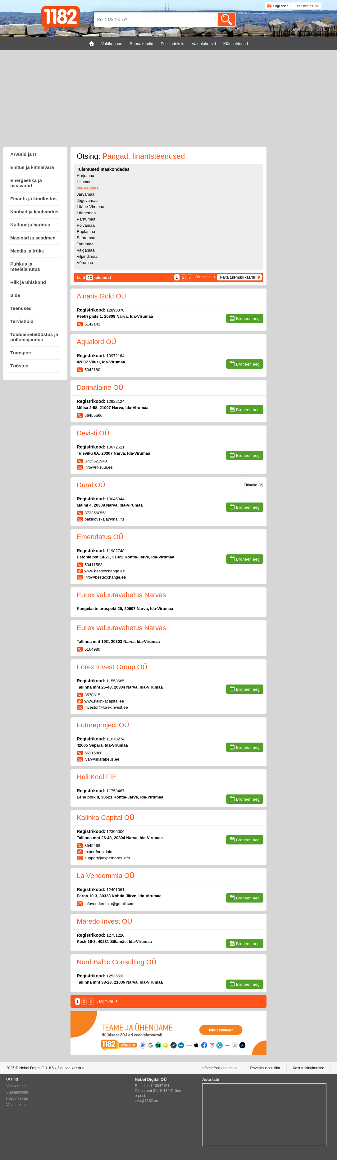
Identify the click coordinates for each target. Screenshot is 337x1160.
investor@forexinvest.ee (106, 707)
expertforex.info (98, 851)
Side (15, 295)
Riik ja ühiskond (28, 282)
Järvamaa (85, 194)
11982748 (116, 550)
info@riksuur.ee (98, 467)
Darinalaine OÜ (100, 387)
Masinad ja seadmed (33, 237)
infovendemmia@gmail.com (109, 903)
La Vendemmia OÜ (105, 876)
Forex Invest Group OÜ (112, 667)
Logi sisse (281, 6)
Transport (21, 352)
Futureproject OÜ (103, 725)
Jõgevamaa (87, 200)
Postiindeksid (17, 1098)
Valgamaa (86, 250)
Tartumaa (85, 244)
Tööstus (19, 365)
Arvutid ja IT (23, 154)
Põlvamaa (86, 225)
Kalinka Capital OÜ (105, 817)
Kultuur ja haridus (30, 224)
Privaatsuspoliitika (265, 1068)
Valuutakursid (17, 1105)
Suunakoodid (17, 1092)
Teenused (21, 308)
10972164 (116, 355)
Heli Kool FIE (96, 777)
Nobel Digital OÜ (33, 1068)
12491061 (116, 889)
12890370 (116, 310)
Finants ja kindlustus (33, 198)
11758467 (116, 791)
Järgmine (203, 277)
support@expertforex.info (107, 858)
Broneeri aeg (248, 318)
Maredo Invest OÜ (104, 921)
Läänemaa (86, 213)
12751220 (116, 935)
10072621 (116, 447)
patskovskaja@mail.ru (104, 519)
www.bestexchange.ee (104, 571)
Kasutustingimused (308, 1068)
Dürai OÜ (91, 485)
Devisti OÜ (93, 433)
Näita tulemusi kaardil (238, 277)
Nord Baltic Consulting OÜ (117, 962)
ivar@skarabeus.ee (101, 759)
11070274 (116, 739)
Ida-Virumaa (88, 188)
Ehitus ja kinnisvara (32, 167)
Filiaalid (253, 485)
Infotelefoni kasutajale (219, 1068)
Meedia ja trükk (27, 250)
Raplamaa (86, 231)
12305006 (116, 831)
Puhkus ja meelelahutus (25, 266)
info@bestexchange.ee (105, 577)
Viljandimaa (87, 256)
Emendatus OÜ (100, 537)
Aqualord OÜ (96, 342)
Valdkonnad (16, 1086)
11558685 (116, 681)
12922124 (116, 401)
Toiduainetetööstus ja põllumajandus (34, 337)
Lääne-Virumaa (90, 206)
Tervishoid (22, 321)
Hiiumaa (84, 182)
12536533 (116, 976)
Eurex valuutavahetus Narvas (121, 595)
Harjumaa (85, 175)
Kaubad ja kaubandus (34, 211)
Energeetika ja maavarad (26, 183)
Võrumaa (85, 262)
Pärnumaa (86, 219)
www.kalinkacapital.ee (104, 701)
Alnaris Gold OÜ (101, 296)
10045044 (116, 499)
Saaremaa (86, 237)
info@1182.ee (146, 1101)
